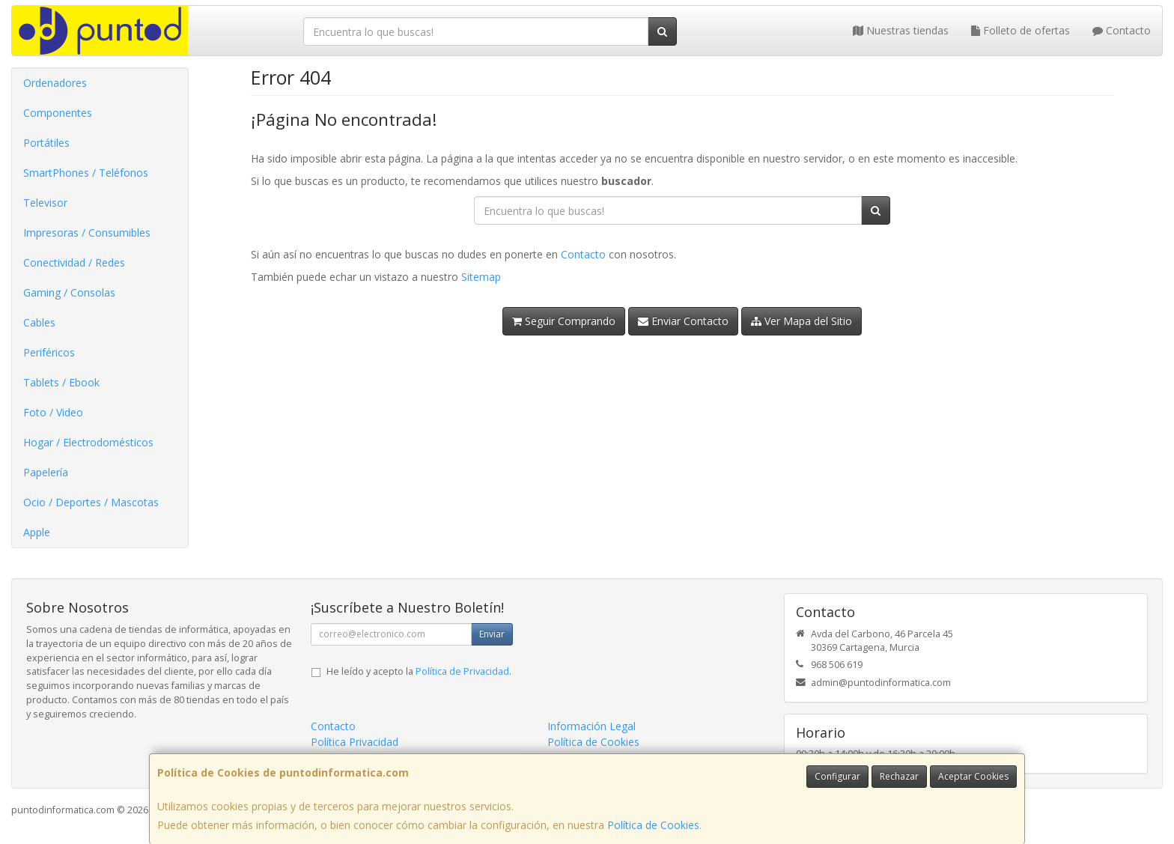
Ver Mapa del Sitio (801, 321)
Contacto (1121, 30)
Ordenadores (55, 83)
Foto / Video (53, 412)
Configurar (837, 776)
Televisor (45, 202)
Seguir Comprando (563, 321)
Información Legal (591, 726)
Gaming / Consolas (69, 292)
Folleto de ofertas (1020, 30)
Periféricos (49, 352)
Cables (39, 322)
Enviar (492, 634)
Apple (36, 532)
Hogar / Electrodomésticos (88, 442)
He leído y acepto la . (418, 671)
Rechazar (899, 776)
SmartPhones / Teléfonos (85, 173)
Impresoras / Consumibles (86, 232)
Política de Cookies (653, 825)
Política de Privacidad (462, 671)
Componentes (57, 113)
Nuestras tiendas (901, 30)
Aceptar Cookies (973, 776)
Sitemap (481, 277)
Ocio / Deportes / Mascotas (91, 502)
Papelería (45, 472)
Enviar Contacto (683, 321)
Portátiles (46, 143)
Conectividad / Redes (74, 262)
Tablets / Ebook (61, 382)
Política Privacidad (354, 742)
